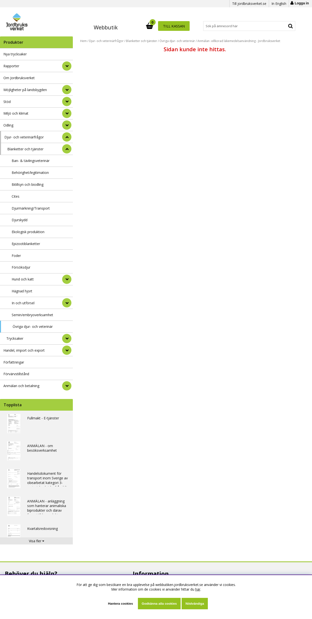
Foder (16, 255)
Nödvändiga (195, 603)
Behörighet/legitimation (30, 172)
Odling (8, 125)
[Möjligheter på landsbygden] (67, 89)
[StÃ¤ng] (67, 137)
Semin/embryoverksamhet (32, 315)
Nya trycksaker (15, 54)
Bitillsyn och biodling (27, 184)
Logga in (302, 3)
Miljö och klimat (15, 113)
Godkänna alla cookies (159, 603)
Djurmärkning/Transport (31, 208)
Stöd (7, 101)
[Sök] (177, 26)
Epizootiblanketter (26, 243)
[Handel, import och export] (67, 350)
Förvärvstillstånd (16, 374)
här (197, 589)
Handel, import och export (24, 350)
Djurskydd (19, 220)
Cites (15, 196)
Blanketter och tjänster (25, 149)
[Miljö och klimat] (67, 113)
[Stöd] (67, 101)
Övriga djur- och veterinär (33, 326)
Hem (83, 41)
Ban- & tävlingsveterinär (31, 160)
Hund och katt (23, 279)
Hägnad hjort (22, 291)
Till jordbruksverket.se (249, 3)
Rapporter (11, 66)
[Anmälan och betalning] (67, 386)
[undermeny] (67, 279)
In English (278, 3)
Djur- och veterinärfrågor (24, 137)
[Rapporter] (67, 66)
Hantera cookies (120, 603)
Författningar (13, 362)
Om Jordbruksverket (19, 78)
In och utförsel (23, 303)
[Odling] (67, 125)
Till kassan (279, 26)
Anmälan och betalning (21, 385)
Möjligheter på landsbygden (25, 89)
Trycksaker (14, 338)
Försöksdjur (21, 267)
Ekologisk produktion (28, 231)
